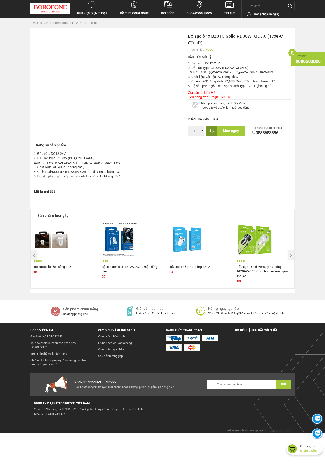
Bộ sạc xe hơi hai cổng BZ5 (52, 297)
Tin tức (230, 7)
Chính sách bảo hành (111, 367)
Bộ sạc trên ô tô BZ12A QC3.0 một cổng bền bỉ (129, 300)
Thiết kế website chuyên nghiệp (244, 461)
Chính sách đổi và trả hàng (115, 373)
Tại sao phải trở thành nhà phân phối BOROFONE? (53, 376)
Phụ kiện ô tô (88, 23)
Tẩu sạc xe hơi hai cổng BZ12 (189, 297)
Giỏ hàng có (311, 449)
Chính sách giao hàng (111, 380)
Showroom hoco (199, 7)
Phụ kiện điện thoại (92, 7)
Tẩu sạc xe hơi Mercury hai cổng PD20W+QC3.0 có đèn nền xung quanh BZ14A (264, 302)
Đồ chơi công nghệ (134, 7)
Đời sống (168, 7)
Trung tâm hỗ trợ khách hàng (48, 384)
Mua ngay (222, 131)
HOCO (209, 49)
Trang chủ (37, 23)
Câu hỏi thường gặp (110, 386)
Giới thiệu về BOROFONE (46, 367)
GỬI (283, 415)
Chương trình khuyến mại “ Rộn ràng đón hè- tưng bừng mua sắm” (58, 393)
